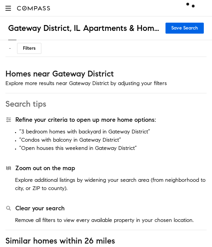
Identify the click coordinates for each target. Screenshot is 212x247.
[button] (8, 8)
